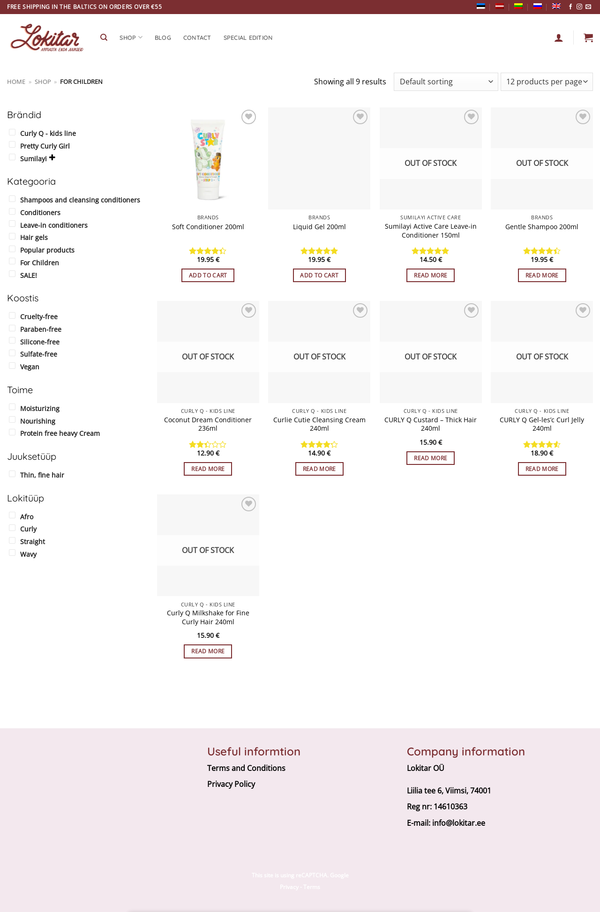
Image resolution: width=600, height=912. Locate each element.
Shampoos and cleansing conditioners (80, 199)
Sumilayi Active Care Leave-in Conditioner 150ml (431, 230)
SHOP (131, 37)
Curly (28, 528)
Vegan (29, 366)
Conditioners (40, 212)
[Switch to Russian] (537, 6)
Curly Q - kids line (48, 133)
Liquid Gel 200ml (319, 227)
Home (16, 81)
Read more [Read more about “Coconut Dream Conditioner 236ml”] (208, 468)
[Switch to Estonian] (481, 6)
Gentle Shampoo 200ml (541, 227)
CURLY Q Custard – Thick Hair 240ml (430, 424)
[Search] (103, 37)
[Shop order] (446, 82)
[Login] (558, 37)
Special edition (248, 37)
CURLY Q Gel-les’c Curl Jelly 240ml (542, 424)
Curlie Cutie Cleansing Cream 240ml (319, 424)
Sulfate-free (38, 354)
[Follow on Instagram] (579, 7)
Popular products (47, 250)
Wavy (28, 554)
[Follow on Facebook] (570, 7)
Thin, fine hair (42, 475)
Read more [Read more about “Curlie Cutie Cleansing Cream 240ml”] (319, 468)
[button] (588, 37)
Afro (26, 516)
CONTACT (197, 37)
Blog (163, 37)
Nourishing (37, 421)
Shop (43, 81)
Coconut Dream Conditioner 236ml (208, 424)
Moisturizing (40, 408)
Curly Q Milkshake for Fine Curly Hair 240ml (208, 617)
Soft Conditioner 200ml (208, 227)
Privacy (289, 887)
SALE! (28, 275)
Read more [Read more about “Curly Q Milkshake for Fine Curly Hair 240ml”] (208, 651)
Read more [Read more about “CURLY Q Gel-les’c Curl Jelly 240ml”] (542, 468)
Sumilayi (33, 158)
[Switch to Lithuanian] (518, 6)
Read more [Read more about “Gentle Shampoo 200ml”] (542, 275)
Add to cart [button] (208, 275)
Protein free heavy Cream (60, 433)
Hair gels (34, 237)
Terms (311, 887)
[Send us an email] (588, 7)
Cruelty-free (39, 316)
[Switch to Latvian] (499, 6)
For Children (39, 262)
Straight (32, 541)
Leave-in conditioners (54, 225)
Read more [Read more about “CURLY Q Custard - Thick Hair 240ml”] (430, 458)
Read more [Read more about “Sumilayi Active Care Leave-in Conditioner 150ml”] (430, 275)
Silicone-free (40, 341)
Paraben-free (40, 329)
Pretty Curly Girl (45, 146)
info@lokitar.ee (458, 823)
